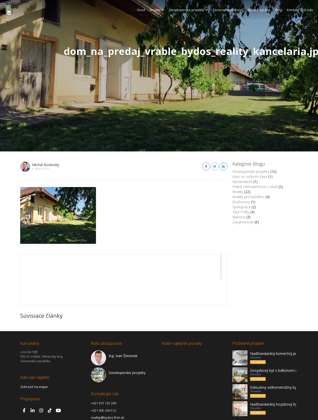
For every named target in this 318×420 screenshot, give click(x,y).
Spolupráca (241, 206)
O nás (308, 10)
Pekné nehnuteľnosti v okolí (255, 186)
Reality (157, 10)
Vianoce (238, 217)
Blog (278, 10)
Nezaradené (242, 181)
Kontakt (293, 10)
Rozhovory (241, 201)
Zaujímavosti (243, 222)
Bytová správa (259, 10)
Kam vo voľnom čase (249, 176)
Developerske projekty (188, 10)
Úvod (141, 10)
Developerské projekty (250, 171)
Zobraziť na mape (34, 361)
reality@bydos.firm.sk (107, 392)
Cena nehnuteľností (228, 10)
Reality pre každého (248, 196)
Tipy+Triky (240, 211)
